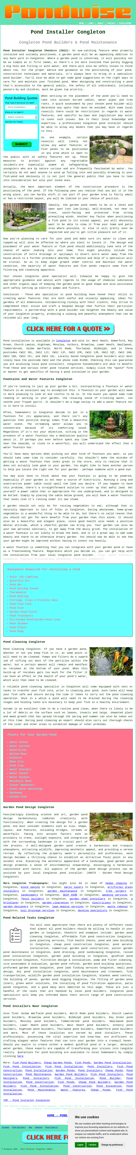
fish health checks (81, 940)
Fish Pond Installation (22, 1066)
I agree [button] (80, 1145)
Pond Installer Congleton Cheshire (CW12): (36, 50)
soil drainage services (37, 910)
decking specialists (92, 910)
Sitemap (5, 1127)
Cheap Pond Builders (94, 1082)
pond (105, 96)
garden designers (15, 906)
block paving (30, 887)
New (30, 1127)
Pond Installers (100, 1066)
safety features (50, 157)
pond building (76, 294)
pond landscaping (91, 952)
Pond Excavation (109, 1086)
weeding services (115, 895)
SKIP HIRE (70, 895)
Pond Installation (38, 1070)
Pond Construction (40, 1082)
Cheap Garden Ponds (58, 1062)
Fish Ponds (83, 1062)
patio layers (73, 887)
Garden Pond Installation (112, 1062)
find (15, 1013)
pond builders (106, 356)
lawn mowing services (68, 906)
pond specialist (54, 276)
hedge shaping (116, 883)
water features (42, 1040)
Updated (38, 1127)
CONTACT (111, 23)
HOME (81, 23)
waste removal (118, 906)
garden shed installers (87, 898)
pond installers (52, 364)
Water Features (73, 1090)
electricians (101, 902)
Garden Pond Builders (71, 1074)
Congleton (63, 340)
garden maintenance (62, 891)
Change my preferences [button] (112, 1145)
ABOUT (100, 23)
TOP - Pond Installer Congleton (26, 1100)
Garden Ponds (65, 1070)
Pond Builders (19, 1127)
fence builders (32, 898)
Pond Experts (51, 1127)
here (20, 1056)
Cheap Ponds (114, 1070)
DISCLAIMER (125, 23)
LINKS (91, 23)
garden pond (78, 205)
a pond (128, 81)
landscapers (29, 895)
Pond (6, 340)
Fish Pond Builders (27, 1062)
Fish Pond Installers (107, 1074)
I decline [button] (92, 1145)
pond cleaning (31, 686)
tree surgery (116, 891)
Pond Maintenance (38, 1074)
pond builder (68, 310)
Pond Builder (110, 1078)
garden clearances (55, 902)
